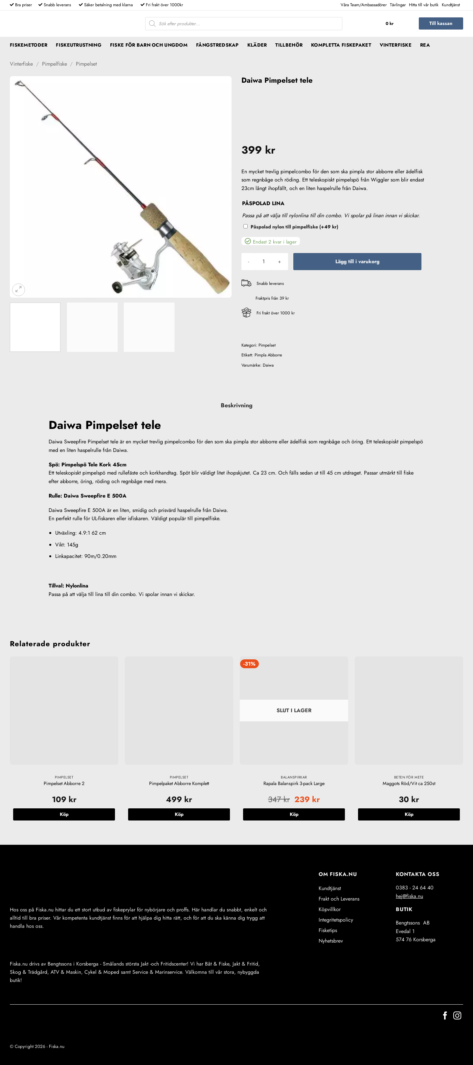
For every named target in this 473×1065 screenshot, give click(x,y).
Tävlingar (398, 5)
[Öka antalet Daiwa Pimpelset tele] (279, 261)
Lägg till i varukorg (357, 261)
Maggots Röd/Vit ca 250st (409, 783)
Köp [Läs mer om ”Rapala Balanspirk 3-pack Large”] (294, 814)
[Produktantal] (263, 261)
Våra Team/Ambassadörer (364, 5)
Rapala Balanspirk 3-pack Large (294, 783)
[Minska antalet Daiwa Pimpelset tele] (248, 261)
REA (425, 45)
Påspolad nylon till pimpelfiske (294, 227)
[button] (396, 23)
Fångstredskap (217, 45)
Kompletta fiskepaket (341, 45)
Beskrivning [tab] (237, 405)
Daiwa (268, 365)
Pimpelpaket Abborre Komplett (179, 783)
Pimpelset (86, 64)
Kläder (257, 45)
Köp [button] (64, 814)
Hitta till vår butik (424, 5)
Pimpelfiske (54, 64)
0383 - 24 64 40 (415, 887)
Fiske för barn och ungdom (149, 45)
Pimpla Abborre (268, 355)
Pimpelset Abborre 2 (64, 783)
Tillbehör (289, 45)
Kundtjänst (451, 5)
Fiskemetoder (28, 45)
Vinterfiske (396, 45)
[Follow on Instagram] (457, 1016)
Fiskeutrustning (78, 45)
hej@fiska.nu (409, 896)
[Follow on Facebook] (445, 1016)
